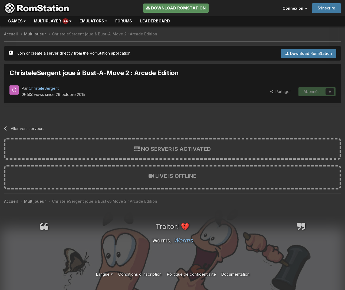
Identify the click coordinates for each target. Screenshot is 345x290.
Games (17, 21)
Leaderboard (155, 21)
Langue (104, 274)
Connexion (294, 8)
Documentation (235, 274)
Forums (123, 21)
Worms (183, 240)
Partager (280, 91)
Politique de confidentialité (191, 274)
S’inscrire (326, 8)
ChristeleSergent (44, 88)
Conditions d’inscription (140, 274)
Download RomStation (176, 8)
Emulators (93, 21)
